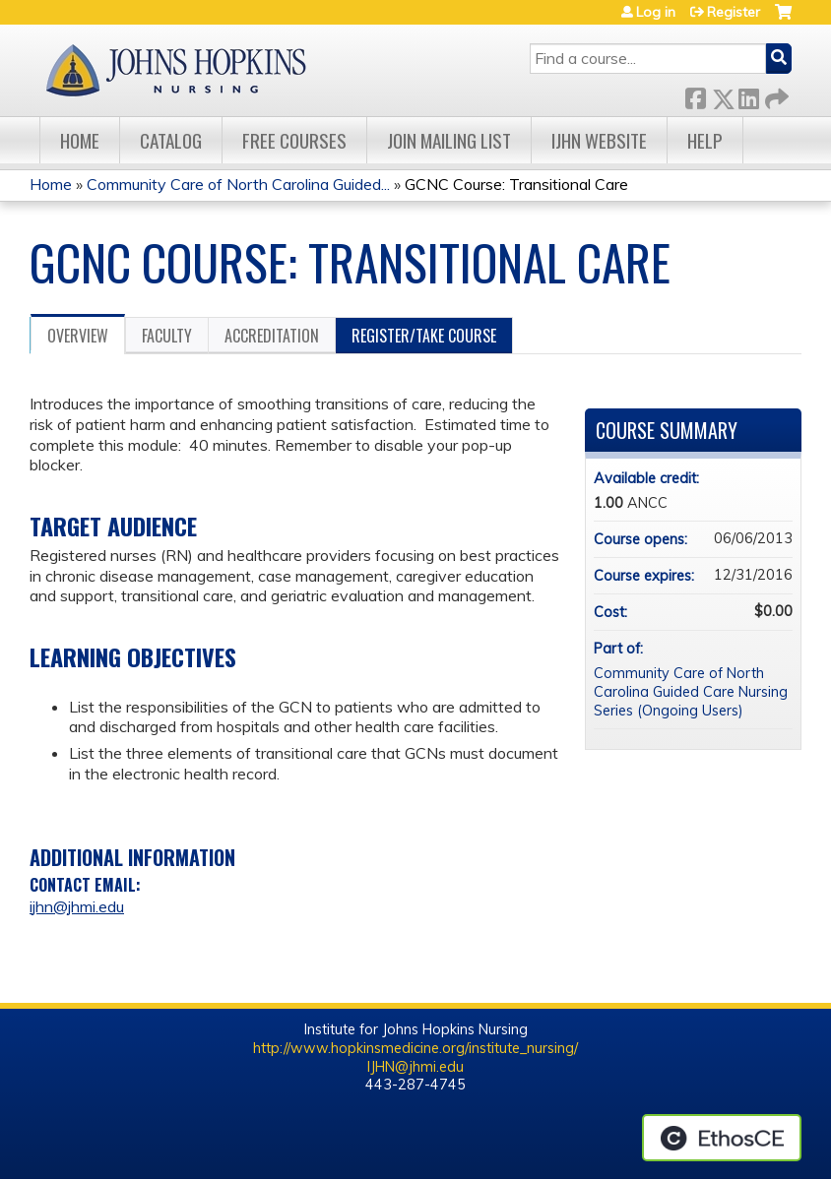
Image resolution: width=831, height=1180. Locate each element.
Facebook (695, 95)
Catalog (171, 140)
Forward (775, 95)
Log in (655, 12)
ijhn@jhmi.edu (77, 906)
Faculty (167, 335)
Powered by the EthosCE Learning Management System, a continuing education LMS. (721, 1137)
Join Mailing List (449, 140)
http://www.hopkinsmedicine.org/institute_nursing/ (415, 1048)
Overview (77, 335)
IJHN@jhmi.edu (415, 1067)
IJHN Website (599, 140)
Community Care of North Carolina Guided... (238, 184)
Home (79, 140)
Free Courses (294, 140)
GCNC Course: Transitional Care (516, 184)
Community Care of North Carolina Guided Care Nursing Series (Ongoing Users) (691, 691)
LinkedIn (748, 95)
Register (733, 12)
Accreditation (271, 335)
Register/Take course (424, 335)
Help (705, 140)
